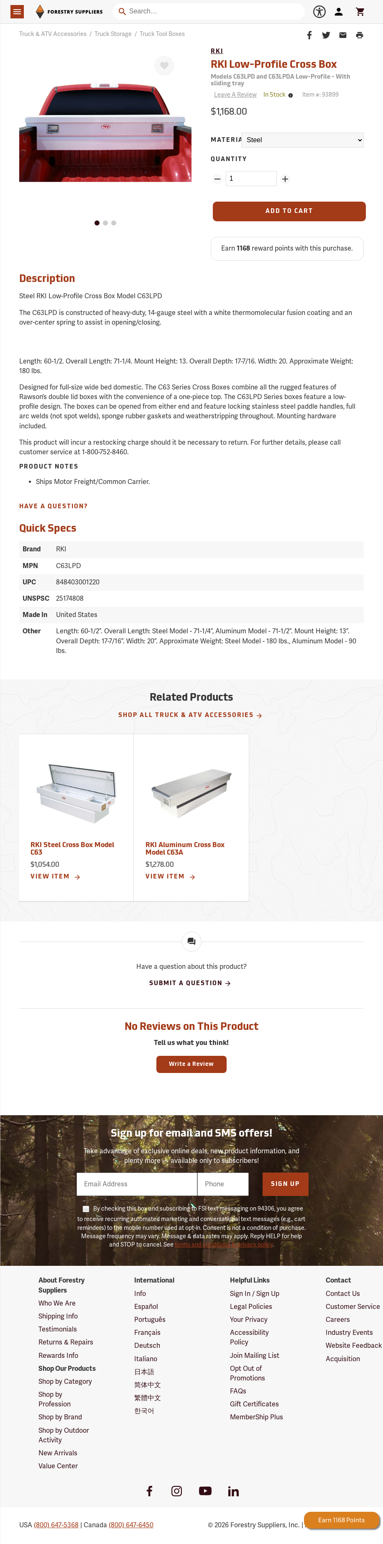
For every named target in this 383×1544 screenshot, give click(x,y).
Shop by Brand (60, 1417)
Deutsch (147, 1346)
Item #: (320, 94)
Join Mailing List (254, 1356)
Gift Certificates (254, 1404)
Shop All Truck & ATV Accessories (190, 716)
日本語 (144, 1372)
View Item (56, 877)
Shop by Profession (54, 1399)
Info (140, 1294)
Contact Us (343, 1294)
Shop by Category (65, 1382)
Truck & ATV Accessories (53, 34)
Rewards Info (58, 1356)
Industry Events (349, 1333)
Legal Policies (251, 1307)
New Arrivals (57, 1453)
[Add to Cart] (289, 211)
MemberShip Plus (256, 1417)
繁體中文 (147, 1398)
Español (146, 1307)
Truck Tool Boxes (162, 34)
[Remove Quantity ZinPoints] (217, 179)
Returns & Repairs (65, 1342)
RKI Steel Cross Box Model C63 (72, 849)
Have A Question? (53, 507)
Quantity (229, 159)
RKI (217, 52)
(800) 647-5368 (56, 1525)
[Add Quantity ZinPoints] (285, 179)
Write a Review (191, 1064)
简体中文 (147, 1385)
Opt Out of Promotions (247, 1374)
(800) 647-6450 (131, 1525)
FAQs (238, 1391)
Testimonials (57, 1329)
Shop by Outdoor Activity (63, 1435)
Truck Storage (113, 34)
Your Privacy (249, 1320)
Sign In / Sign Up (254, 1294)
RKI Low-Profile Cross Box (274, 65)
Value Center (58, 1466)
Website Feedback (354, 1346)
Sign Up (285, 1184)
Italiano (145, 1359)
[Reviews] (234, 95)
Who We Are (57, 1303)
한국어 (144, 1411)
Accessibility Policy (249, 1338)
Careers (338, 1320)
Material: (230, 140)
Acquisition (343, 1359)
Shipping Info (58, 1316)
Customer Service (353, 1307)
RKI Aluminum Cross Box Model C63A (185, 849)
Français (147, 1333)
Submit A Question (190, 983)
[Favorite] (164, 66)
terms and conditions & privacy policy (224, 1244)
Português (150, 1320)
